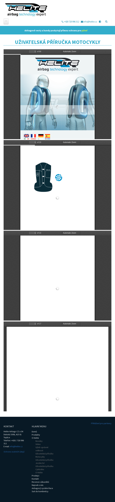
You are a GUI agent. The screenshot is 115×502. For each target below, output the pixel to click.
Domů (34, 431)
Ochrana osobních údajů (14, 451)
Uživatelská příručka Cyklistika (44, 468)
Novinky (39, 441)
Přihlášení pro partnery (101, 423)
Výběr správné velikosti (41, 449)
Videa (37, 444)
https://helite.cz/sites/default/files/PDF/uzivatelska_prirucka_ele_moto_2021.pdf (57, 185)
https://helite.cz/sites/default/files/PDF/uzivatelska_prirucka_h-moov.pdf (57, 366)
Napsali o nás (37, 485)
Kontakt (35, 478)
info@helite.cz (16, 446)
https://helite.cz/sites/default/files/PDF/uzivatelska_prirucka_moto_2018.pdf (57, 94)
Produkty (36, 434)
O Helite (35, 438)
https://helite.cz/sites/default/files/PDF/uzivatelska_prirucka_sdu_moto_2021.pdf (57, 276)
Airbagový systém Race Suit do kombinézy (42, 490)
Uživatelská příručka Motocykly (44, 455)
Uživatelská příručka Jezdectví (44, 461)
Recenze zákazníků (40, 482)
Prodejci (35, 475)
